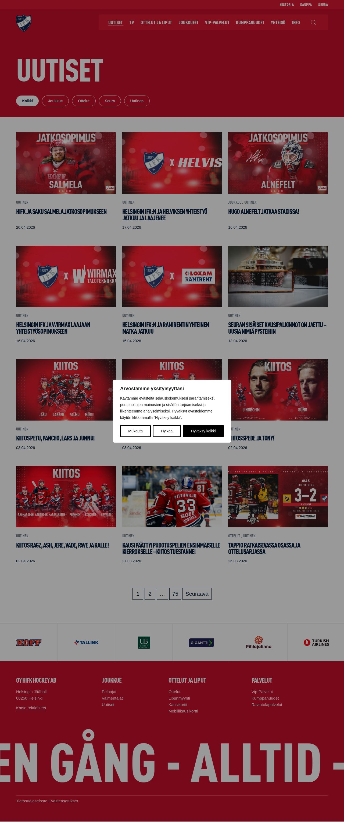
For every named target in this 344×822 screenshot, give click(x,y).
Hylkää (167, 431)
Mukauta (135, 431)
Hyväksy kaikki (203, 431)
